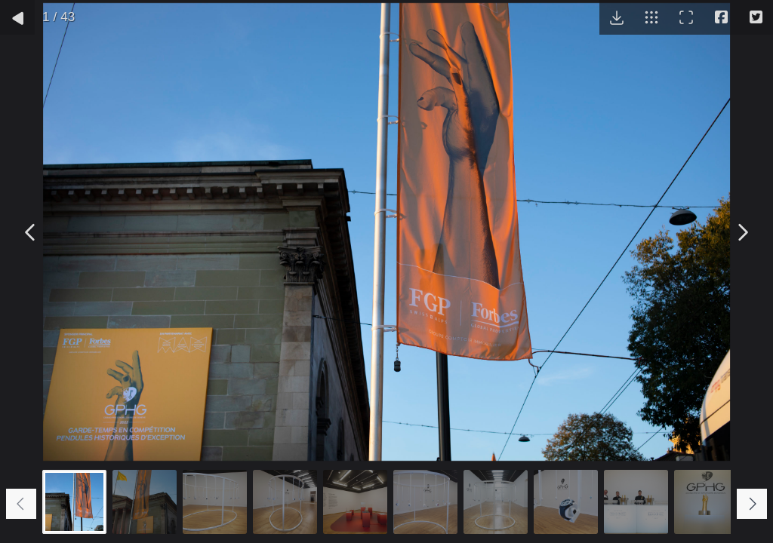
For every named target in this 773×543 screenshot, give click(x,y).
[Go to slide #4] (285, 502)
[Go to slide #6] (425, 502)
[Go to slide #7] (495, 502)
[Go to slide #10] (706, 502)
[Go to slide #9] (636, 502)
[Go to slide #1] (74, 502)
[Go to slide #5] (355, 502)
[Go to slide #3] (215, 502)
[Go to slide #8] (566, 502)
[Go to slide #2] (144, 502)
